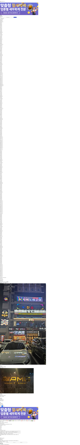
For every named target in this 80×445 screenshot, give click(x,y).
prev (1, 406)
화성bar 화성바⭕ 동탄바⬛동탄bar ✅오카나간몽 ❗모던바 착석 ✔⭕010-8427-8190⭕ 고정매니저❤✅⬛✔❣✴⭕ (19, 420)
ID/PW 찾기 (1, 19)
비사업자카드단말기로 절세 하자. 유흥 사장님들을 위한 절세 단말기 (9, 431)
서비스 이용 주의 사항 (3, 422)
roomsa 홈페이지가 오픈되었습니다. (5, 424)
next (4, 406)
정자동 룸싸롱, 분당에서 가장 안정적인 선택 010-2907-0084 (8, 434)
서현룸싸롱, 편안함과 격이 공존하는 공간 (5, 433)
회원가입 (1, 16)
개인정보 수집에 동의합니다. (5, 444)
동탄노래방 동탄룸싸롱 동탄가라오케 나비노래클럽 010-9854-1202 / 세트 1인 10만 (18, 419)
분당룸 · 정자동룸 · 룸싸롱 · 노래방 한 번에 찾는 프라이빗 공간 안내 (9, 432)
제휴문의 (1, 423)
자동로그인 (2, 18)
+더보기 (2, 421)
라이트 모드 (3, 1)
